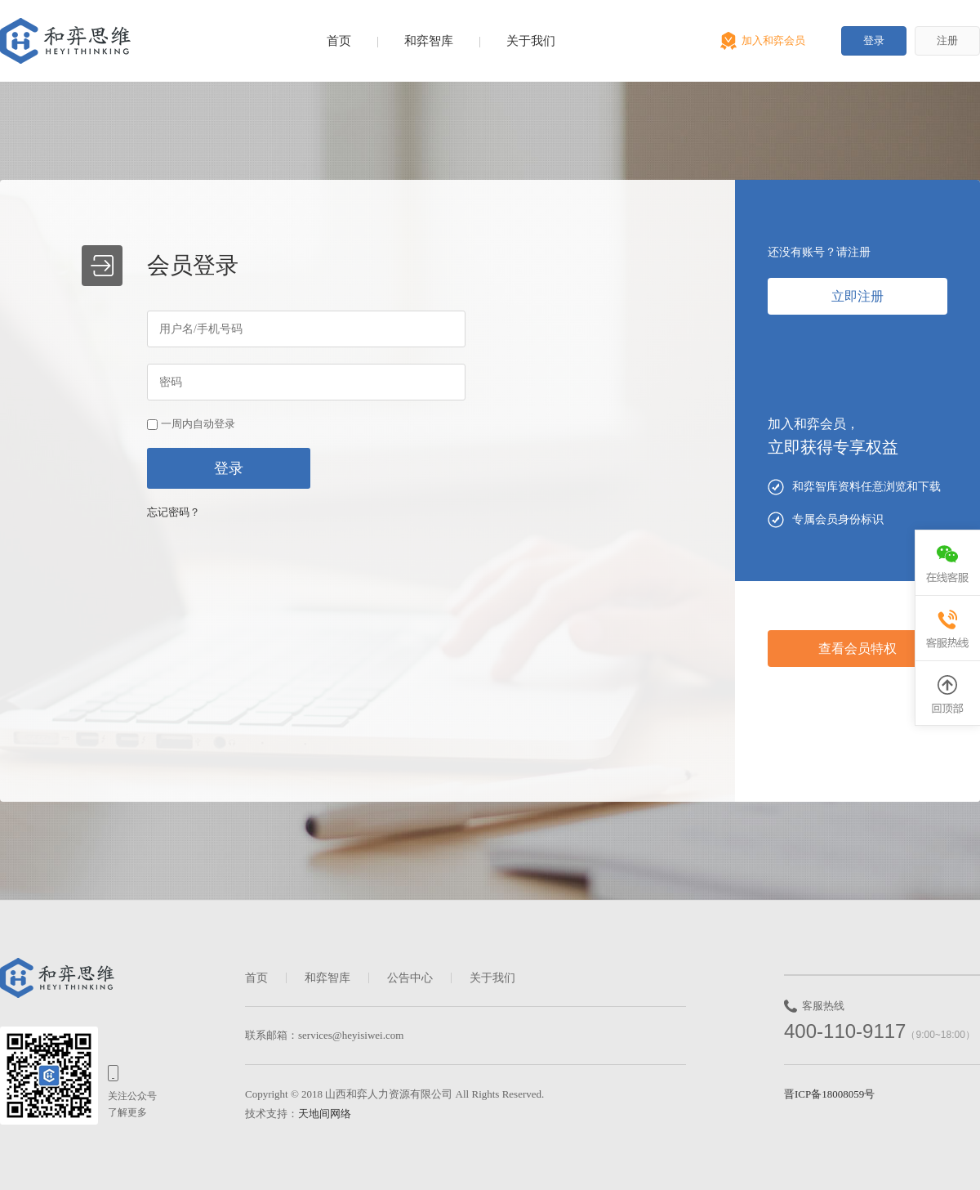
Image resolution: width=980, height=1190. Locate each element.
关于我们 (530, 40)
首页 (339, 40)
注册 (947, 40)
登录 (873, 40)
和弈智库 (428, 40)
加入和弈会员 (773, 40)
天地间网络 (324, 1113)
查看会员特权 (857, 648)
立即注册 (857, 296)
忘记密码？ (173, 512)
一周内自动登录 (198, 424)
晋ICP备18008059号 (829, 1094)
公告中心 (410, 978)
